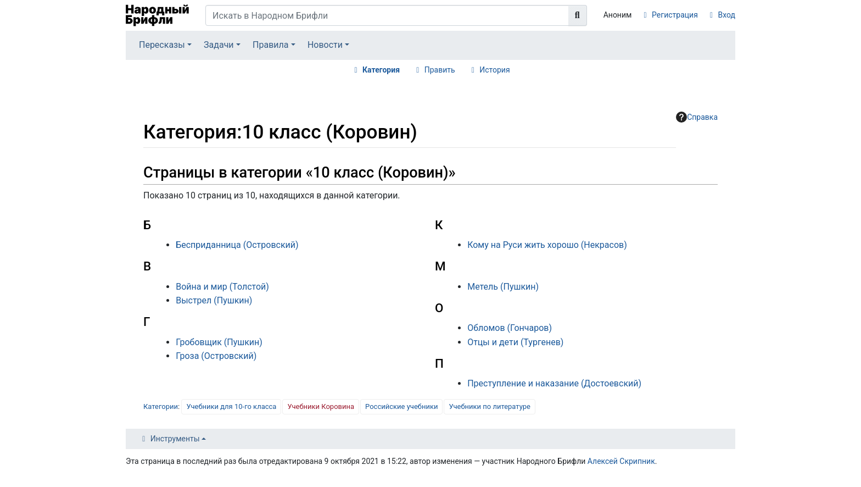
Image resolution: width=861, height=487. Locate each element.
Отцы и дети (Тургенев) (515, 342)
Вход (726, 14)
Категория (381, 69)
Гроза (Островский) (216, 356)
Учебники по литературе (489, 406)
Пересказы (162, 45)
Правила (270, 45)
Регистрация (675, 14)
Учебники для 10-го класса (231, 406)
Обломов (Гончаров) (509, 328)
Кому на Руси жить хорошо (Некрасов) (547, 245)
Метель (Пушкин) (503, 286)
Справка (697, 117)
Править (439, 69)
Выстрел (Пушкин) (214, 300)
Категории (160, 406)
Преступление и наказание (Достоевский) (554, 383)
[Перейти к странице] (577, 15)
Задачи (219, 45)
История (494, 69)
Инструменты (175, 438)
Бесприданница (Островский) (237, 245)
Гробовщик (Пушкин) (219, 342)
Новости (325, 45)
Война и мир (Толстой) (222, 286)
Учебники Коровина (320, 406)
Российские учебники (401, 406)
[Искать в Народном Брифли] (387, 15)
